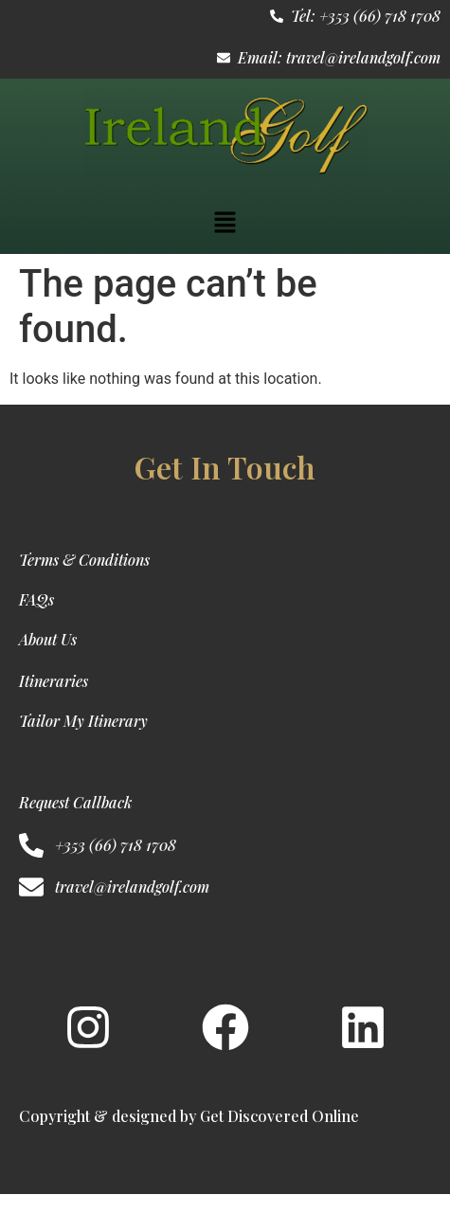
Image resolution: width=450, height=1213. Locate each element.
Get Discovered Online (279, 1116)
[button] (224, 223)
